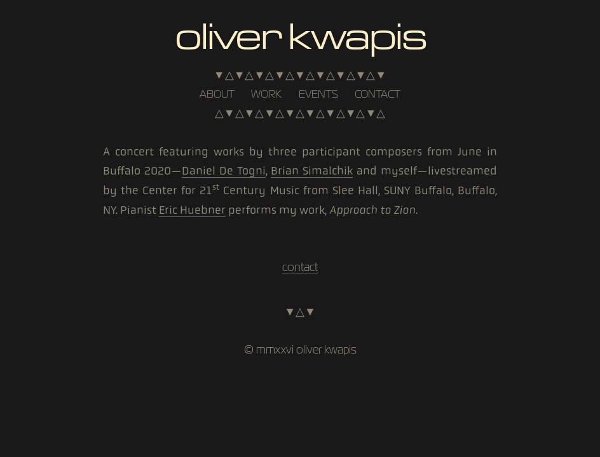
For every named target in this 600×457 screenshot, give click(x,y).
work (266, 94)
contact (377, 94)
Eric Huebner (192, 210)
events (318, 94)
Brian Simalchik (312, 170)
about (217, 94)
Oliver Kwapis (299, 34)
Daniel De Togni (224, 170)
